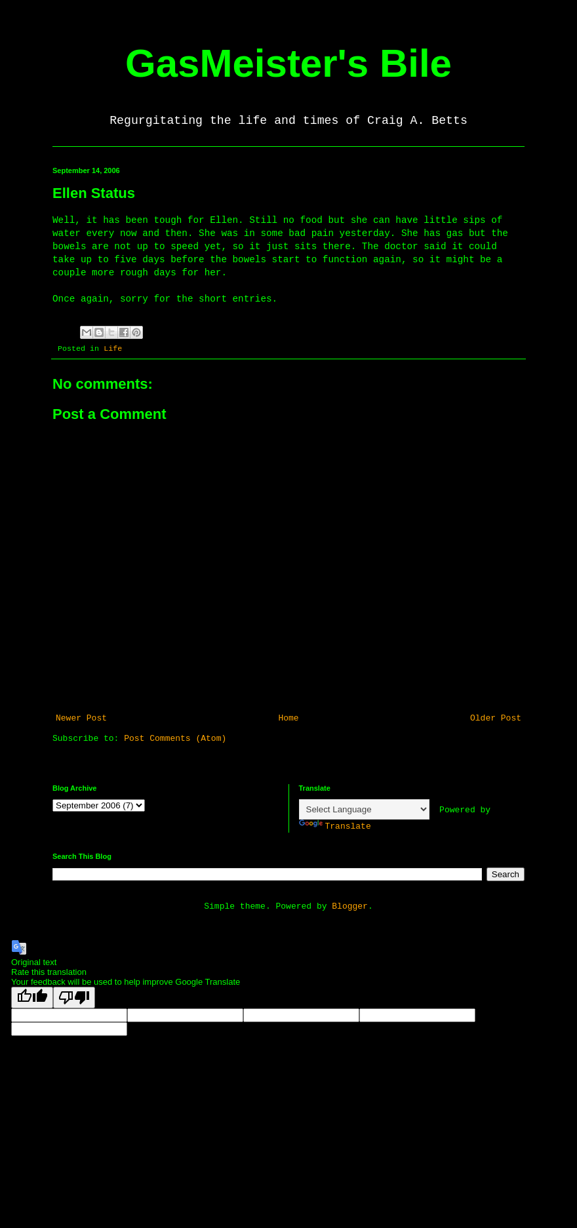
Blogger (350, 906)
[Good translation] (32, 997)
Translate (335, 826)
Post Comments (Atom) (175, 738)
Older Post (495, 718)
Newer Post (81, 718)
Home (288, 718)
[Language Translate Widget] (364, 809)
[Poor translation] (74, 997)
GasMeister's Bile (288, 63)
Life (113, 348)
